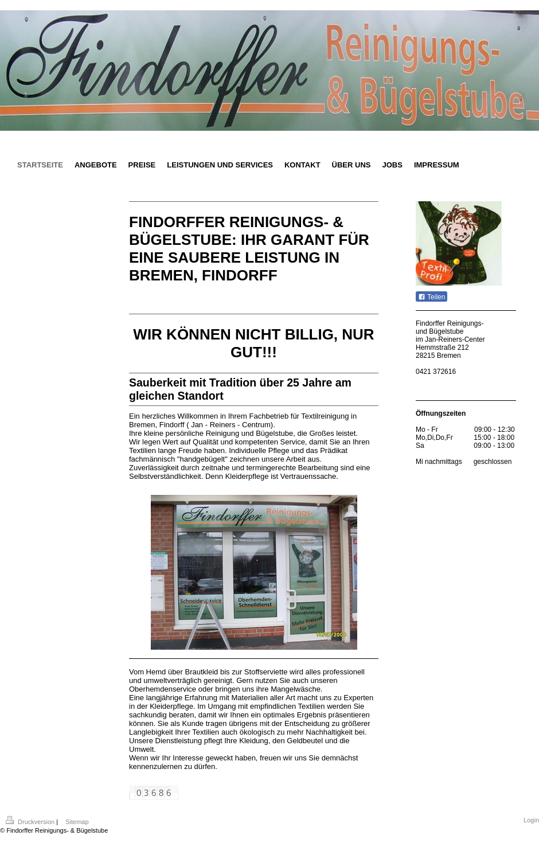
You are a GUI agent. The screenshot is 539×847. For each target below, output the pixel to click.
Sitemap (76, 821)
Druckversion (31, 821)
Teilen (431, 297)
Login (531, 820)
